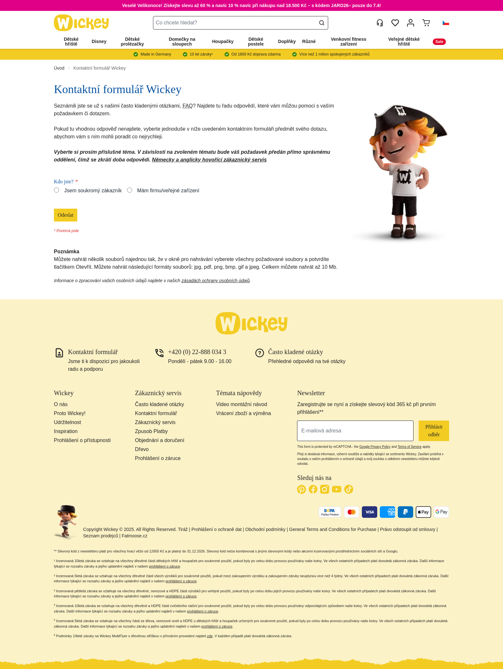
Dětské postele (256, 42)
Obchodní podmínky (265, 529)
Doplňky (287, 41)
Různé (309, 41)
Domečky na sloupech (182, 42)
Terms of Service (410, 446)
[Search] (321, 23)
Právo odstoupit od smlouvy (407, 529)
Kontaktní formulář (156, 413)
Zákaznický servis (155, 422)
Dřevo (142, 449)
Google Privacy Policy (374, 446)
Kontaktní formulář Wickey (99, 68)
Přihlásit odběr (433, 430)
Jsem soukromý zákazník (93, 190)
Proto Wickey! (70, 413)
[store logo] (81, 22)
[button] (443, 23)
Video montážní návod (241, 404)
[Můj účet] (410, 22)
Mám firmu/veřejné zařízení (168, 190)
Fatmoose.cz (134, 535)
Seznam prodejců (100, 535)
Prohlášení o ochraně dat (217, 529)
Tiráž (183, 529)
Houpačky (223, 41)
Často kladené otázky (159, 404)
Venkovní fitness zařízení (348, 42)
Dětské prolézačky (132, 42)
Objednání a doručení (159, 440)
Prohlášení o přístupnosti (82, 440)
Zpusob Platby (151, 431)
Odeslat (65, 215)
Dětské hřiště (71, 42)
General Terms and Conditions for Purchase (332, 529)
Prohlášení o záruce (158, 458)
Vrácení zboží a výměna (243, 413)
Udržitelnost (67, 422)
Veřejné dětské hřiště (404, 42)
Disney (99, 41)
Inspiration (66, 431)
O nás (61, 404)
